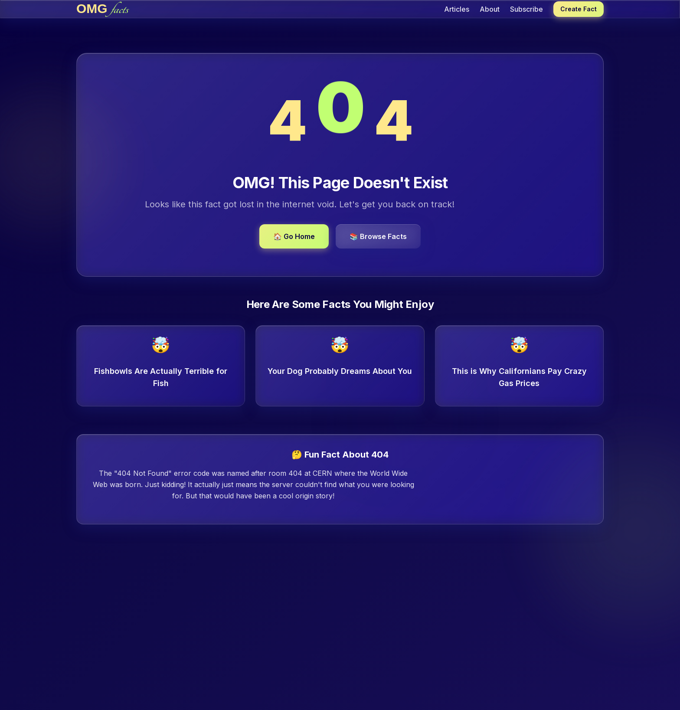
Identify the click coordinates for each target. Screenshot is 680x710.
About (490, 9)
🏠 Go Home (294, 236)
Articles (456, 9)
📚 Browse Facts (378, 236)
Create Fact (578, 9)
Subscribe (526, 9)
